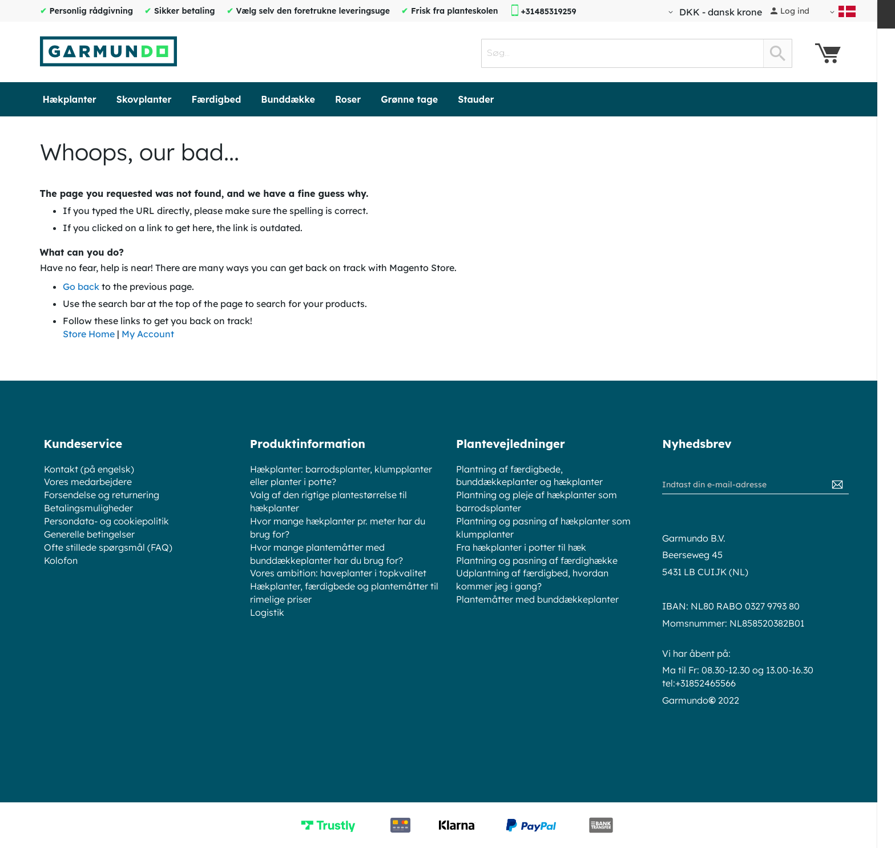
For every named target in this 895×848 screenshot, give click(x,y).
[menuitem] (69, 99)
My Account (148, 334)
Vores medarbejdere (88, 481)
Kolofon (61, 560)
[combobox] (636, 53)
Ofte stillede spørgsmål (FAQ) (108, 547)
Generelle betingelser (89, 534)
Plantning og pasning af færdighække (537, 560)
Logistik (267, 612)
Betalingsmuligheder (88, 508)
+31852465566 (705, 683)
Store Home (89, 334)
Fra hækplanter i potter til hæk (521, 547)
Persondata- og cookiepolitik (106, 521)
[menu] (447, 99)
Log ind (794, 11)
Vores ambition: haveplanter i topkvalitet (338, 573)
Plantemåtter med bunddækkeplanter (537, 599)
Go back (81, 286)
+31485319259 (548, 11)
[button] (713, 12)
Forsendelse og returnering (101, 494)
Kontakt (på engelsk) (89, 469)
